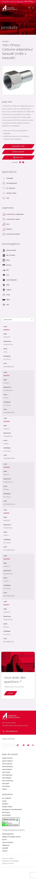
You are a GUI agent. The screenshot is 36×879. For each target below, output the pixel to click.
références (5, 845)
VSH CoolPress (7, 763)
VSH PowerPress (7, 780)
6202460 (6, 559)
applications (7, 794)
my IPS (4, 839)
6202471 (6, 604)
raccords (5, 41)
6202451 (6, 513)
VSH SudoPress (7, 775)
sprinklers (5, 804)
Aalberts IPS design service (11, 836)
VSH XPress (6, 786)
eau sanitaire (6, 815)
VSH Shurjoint (6, 778)
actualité (5, 848)
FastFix (4, 789)
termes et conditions (8, 858)
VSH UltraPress (7, 769)
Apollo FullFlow (7, 761)
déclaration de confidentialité (10, 861)
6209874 (6, 329)
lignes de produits (10, 754)
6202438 (6, 421)
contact (4, 851)
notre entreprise (7, 842)
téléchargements (8, 834)
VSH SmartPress (7, 766)
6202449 (6, 467)
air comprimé (6, 798)
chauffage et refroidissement (12, 809)
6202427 (6, 375)
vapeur (4, 801)
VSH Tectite (6, 772)
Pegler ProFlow (7, 758)
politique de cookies (8, 863)
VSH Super (5, 783)
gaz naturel (6, 812)
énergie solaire (7, 806)
